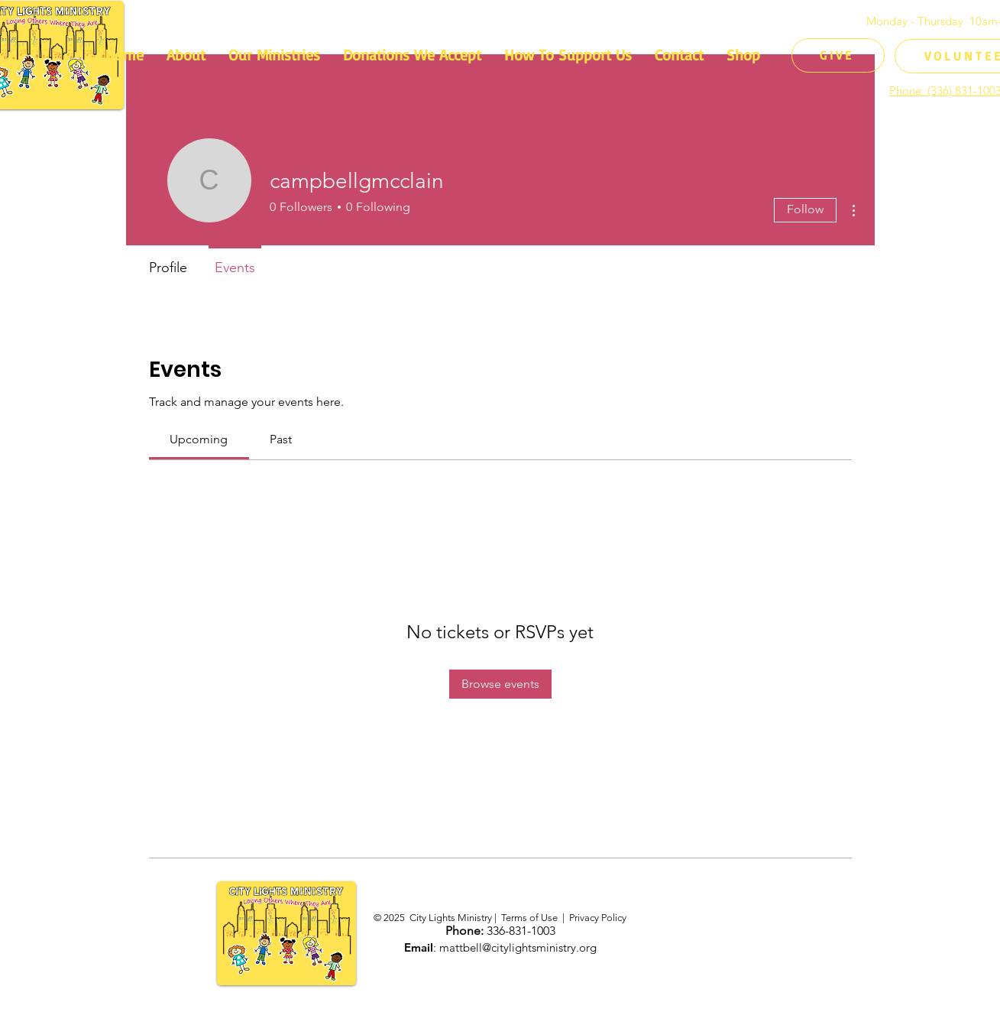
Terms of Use (529, 917)
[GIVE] (838, 55)
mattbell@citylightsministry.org (518, 947)
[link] (199, 439)
